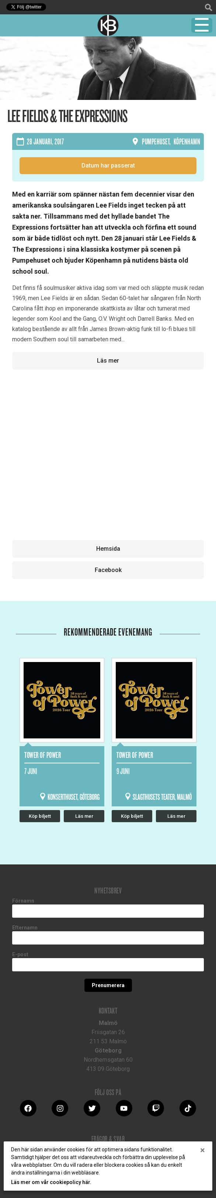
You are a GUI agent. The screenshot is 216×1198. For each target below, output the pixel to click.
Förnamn (23, 900)
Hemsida (108, 548)
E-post (20, 954)
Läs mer (108, 360)
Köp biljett (40, 816)
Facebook (108, 569)
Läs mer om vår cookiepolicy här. (51, 1182)
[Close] (202, 1150)
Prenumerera (108, 985)
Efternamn (25, 927)
